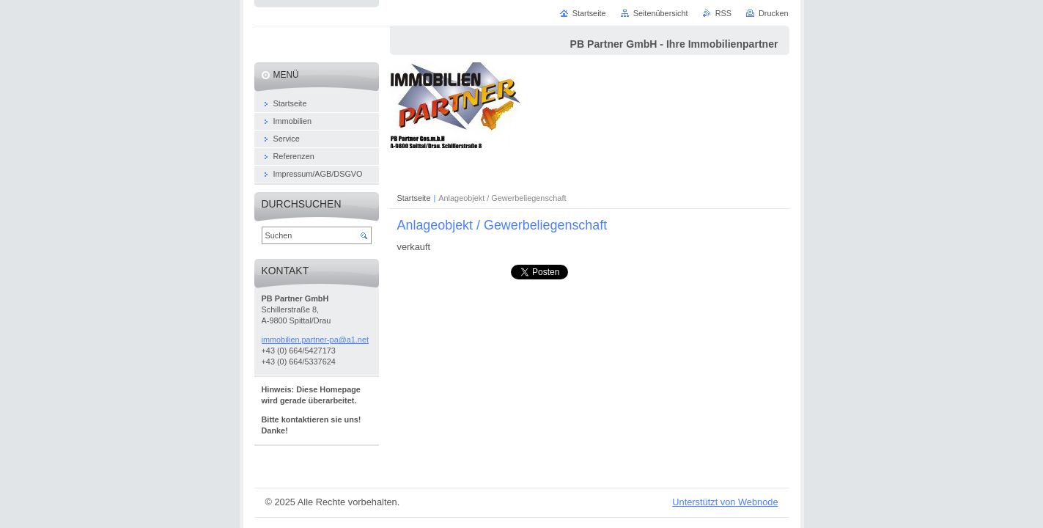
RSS (723, 13)
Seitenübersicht (660, 13)
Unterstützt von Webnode (725, 501)
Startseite (414, 198)
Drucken (774, 13)
